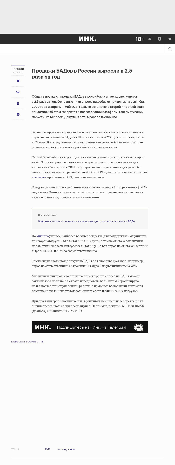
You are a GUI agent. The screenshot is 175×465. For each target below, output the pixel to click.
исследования (66, 449)
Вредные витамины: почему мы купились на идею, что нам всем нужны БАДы (86, 221)
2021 (47, 449)
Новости (18, 69)
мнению (43, 236)
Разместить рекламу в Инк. (27, 342)
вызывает (39, 177)
